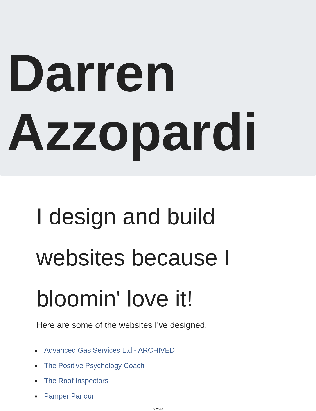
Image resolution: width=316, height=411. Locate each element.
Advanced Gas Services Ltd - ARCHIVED (109, 350)
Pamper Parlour (69, 396)
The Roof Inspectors (76, 381)
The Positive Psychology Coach (94, 366)
